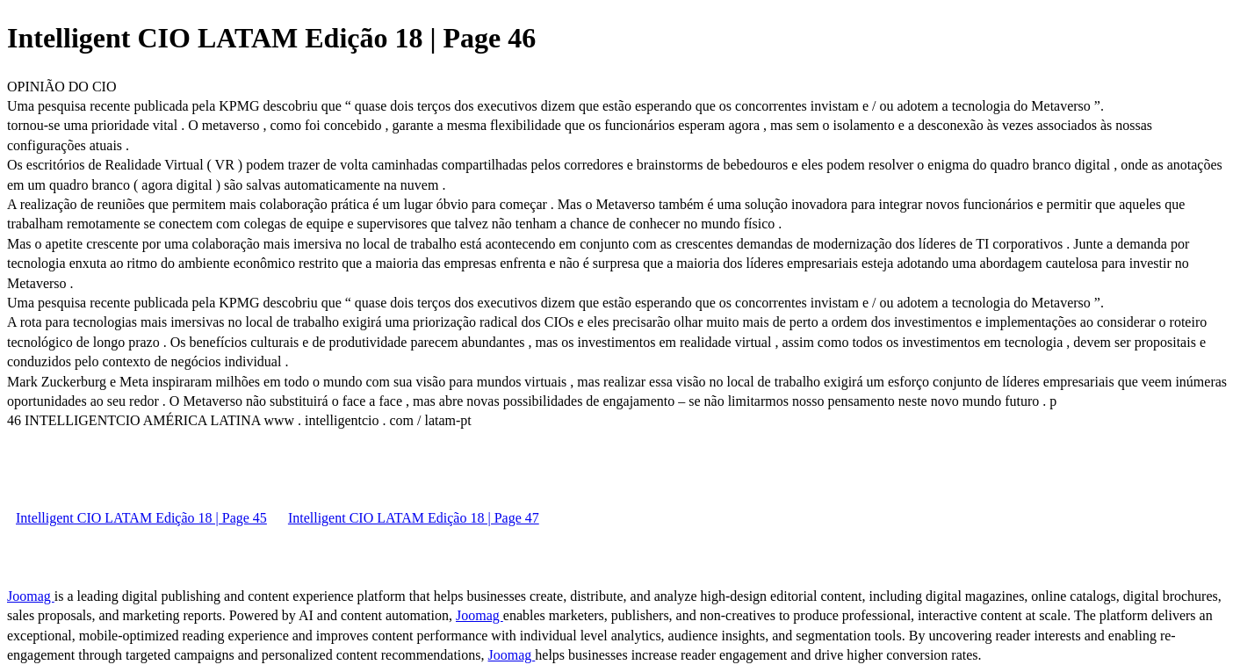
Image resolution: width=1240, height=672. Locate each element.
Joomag (30, 596)
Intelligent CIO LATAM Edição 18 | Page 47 (413, 517)
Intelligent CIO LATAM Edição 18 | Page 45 (141, 517)
